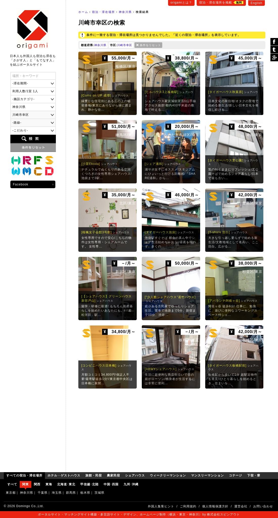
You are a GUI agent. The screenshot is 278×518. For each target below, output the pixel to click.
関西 (37, 484)
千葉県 (43, 492)
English (256, 3)
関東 (25, 484)
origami (33, 29)
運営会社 (240, 506)
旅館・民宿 (27, 160)
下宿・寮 (49, 171)
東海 (48, 484)
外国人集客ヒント (161, 506)
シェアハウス (49, 160)
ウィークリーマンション (15, 171)
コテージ (38, 171)
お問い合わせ (263, 506)
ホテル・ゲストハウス (15, 160)
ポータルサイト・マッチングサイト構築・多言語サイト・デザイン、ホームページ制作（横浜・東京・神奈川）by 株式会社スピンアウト (139, 514)
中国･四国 (111, 484)
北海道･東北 (66, 484)
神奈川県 (125, 11)
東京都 (11, 492)
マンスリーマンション (27, 171)
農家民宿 (38, 160)
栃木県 (85, 492)
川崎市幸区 (124, 45)
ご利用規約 (188, 506)
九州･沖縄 (131, 484)
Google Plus (274, 57)
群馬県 (71, 492)
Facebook (20, 184)
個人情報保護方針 (215, 506)
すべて (12, 484)
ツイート (274, 50)
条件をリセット (150, 45)
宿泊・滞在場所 (103, 11)
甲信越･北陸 (89, 484)
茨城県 (99, 492)
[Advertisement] (171, 429)
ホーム (83, 11)
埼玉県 (57, 492)
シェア (274, 42)
